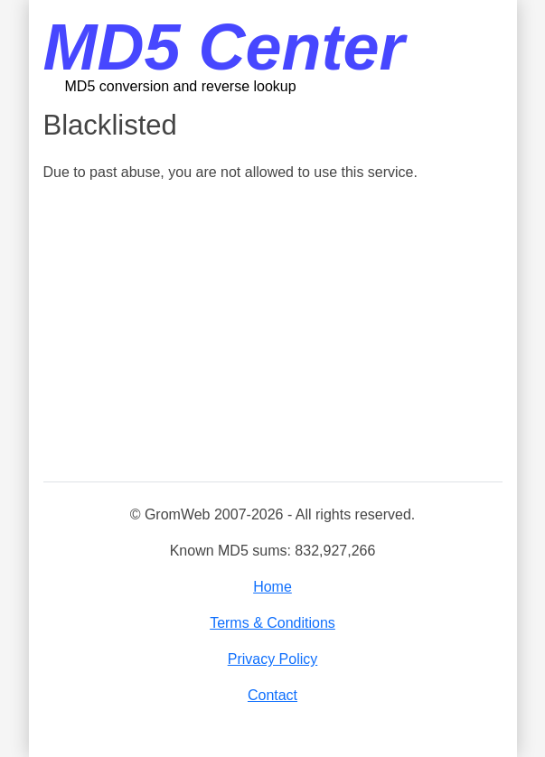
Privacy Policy (273, 659)
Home (272, 586)
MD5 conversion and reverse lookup (180, 86)
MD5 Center (224, 47)
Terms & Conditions (272, 623)
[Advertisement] (273, 333)
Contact (272, 695)
